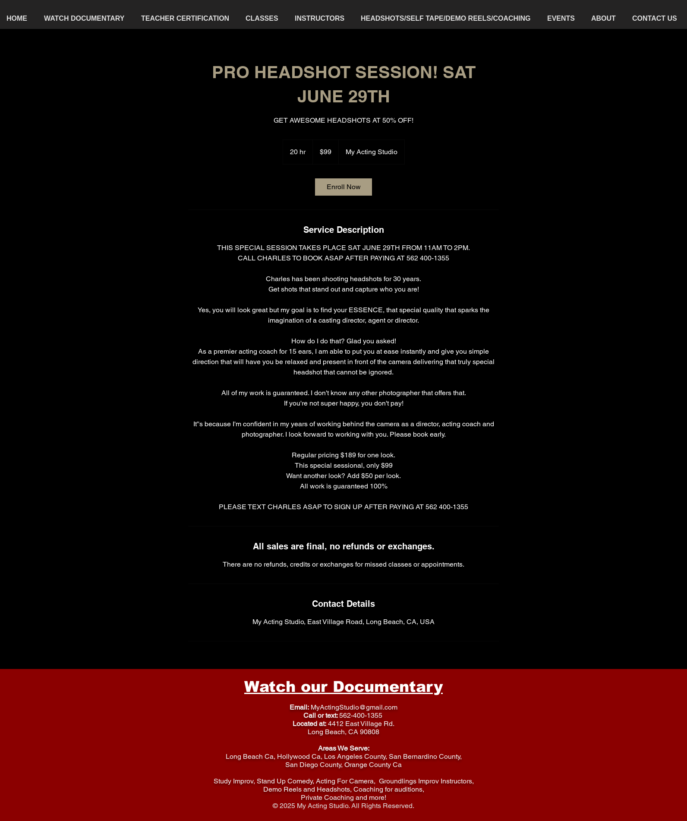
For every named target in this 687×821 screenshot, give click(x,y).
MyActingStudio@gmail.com (354, 707)
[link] (343, 187)
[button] (263, 18)
